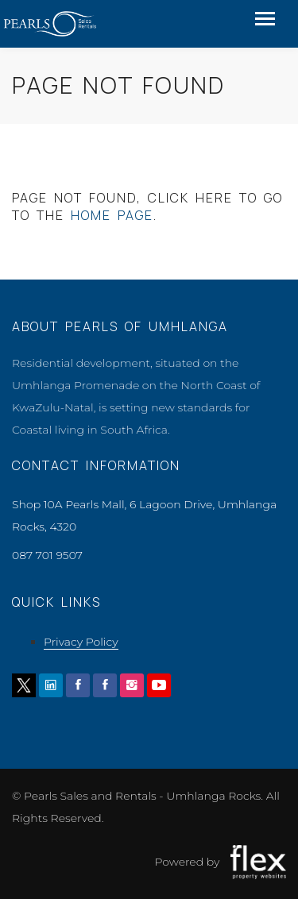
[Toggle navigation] (265, 20)
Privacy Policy (81, 642)
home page (112, 215)
